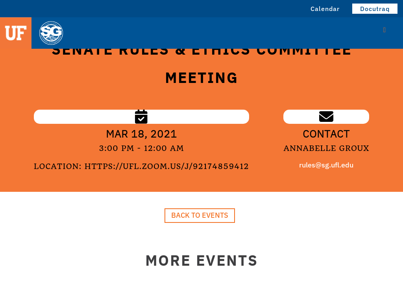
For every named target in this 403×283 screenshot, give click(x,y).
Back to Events (199, 215)
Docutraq (375, 9)
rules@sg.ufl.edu (326, 164)
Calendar (325, 9)
